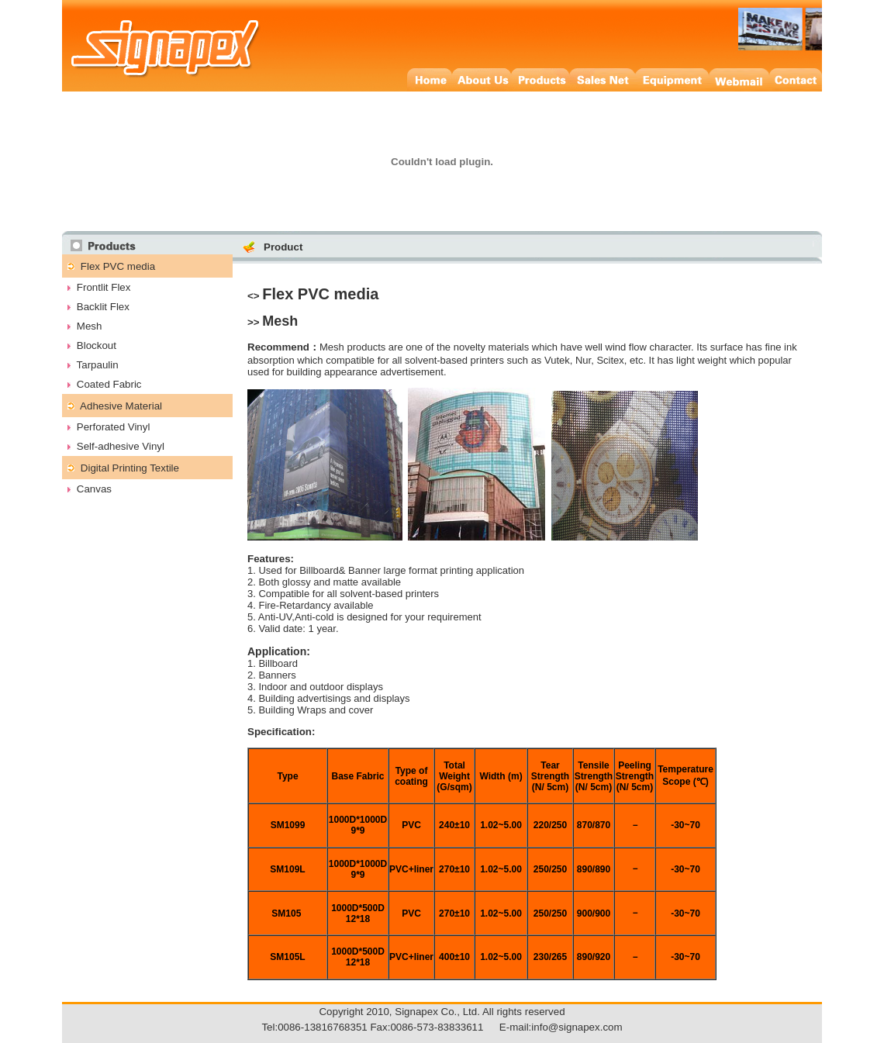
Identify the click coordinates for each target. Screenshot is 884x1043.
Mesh (89, 326)
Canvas (94, 489)
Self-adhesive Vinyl (120, 446)
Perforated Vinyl (113, 427)
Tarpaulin (98, 365)
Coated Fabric (109, 384)
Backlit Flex (103, 307)
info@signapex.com (576, 1027)
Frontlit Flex (104, 287)
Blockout (96, 345)
